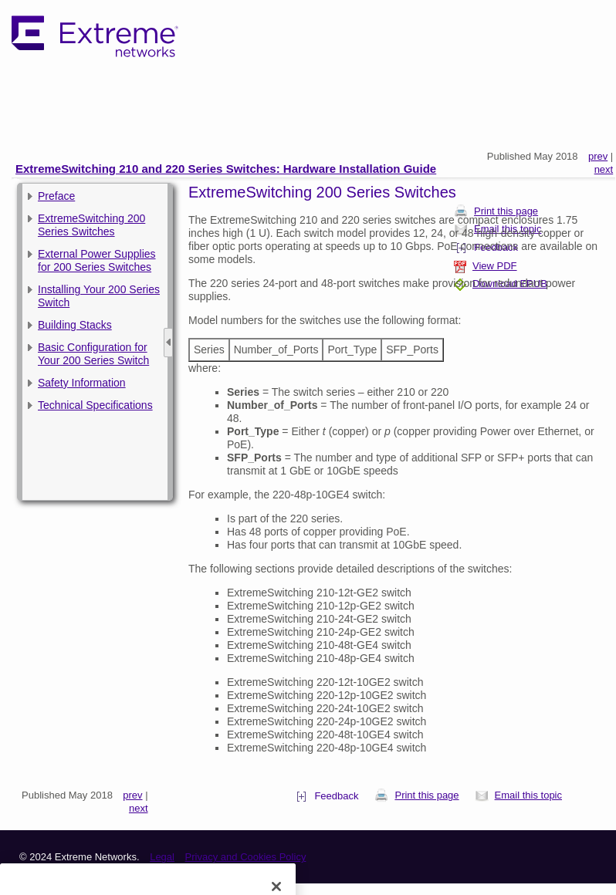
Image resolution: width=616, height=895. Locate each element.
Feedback (327, 796)
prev (598, 156)
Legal (162, 857)
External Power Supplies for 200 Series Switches (97, 260)
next (604, 169)
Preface (56, 196)
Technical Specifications (95, 405)
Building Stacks (75, 325)
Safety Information (82, 383)
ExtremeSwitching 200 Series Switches (91, 225)
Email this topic (518, 795)
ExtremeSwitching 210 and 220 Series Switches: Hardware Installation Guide (225, 168)
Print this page (416, 795)
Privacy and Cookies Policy (245, 857)
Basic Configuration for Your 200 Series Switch (93, 353)
